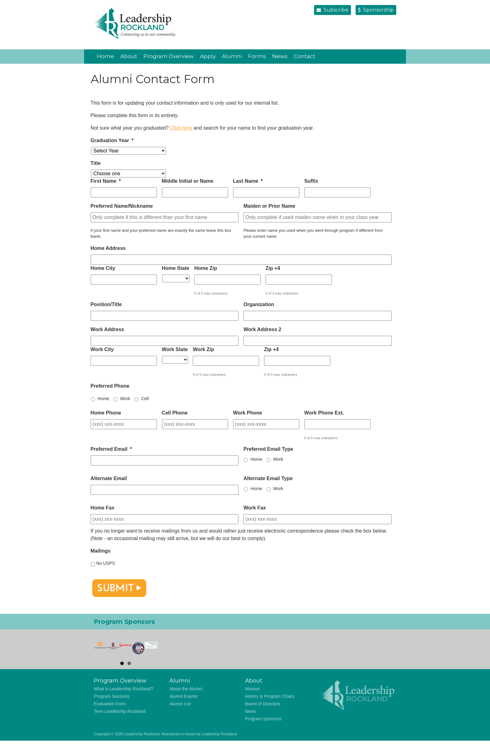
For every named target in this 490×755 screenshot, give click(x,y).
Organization (258, 304)
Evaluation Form (110, 718)
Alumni (232, 56)
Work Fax (254, 507)
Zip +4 (273, 268)
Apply (208, 56)
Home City (103, 268)
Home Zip (205, 268)
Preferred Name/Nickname (122, 206)
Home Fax (102, 507)
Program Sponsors (263, 733)
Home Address (108, 248)
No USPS (105, 563)
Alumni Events (183, 710)
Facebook (360, 56)
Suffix (311, 181)
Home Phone (106, 412)
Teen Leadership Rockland (120, 725)
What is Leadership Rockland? (123, 703)
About (128, 56)
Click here (181, 128)
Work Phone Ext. (324, 412)
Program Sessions (111, 710)
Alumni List (180, 718)
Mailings (101, 551)
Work (125, 398)
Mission (252, 703)
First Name (106, 181)
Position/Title (106, 304)
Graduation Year (112, 140)
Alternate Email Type (267, 478)
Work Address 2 (262, 329)
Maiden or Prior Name (269, 206)
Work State (175, 349)
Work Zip (203, 349)
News (280, 56)
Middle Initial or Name (187, 181)
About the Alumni (185, 703)
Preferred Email (111, 449)
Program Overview (168, 56)
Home (105, 56)
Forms (257, 56)
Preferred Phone (110, 386)
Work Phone (247, 412)
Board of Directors (262, 718)
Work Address (107, 329)
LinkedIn (373, 56)
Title (96, 163)
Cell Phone (175, 412)
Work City (102, 349)
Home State (175, 268)
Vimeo (385, 56)
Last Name (248, 181)
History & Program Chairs (270, 710)
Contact (304, 56)
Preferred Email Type (268, 449)
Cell (145, 398)
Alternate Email (109, 478)
